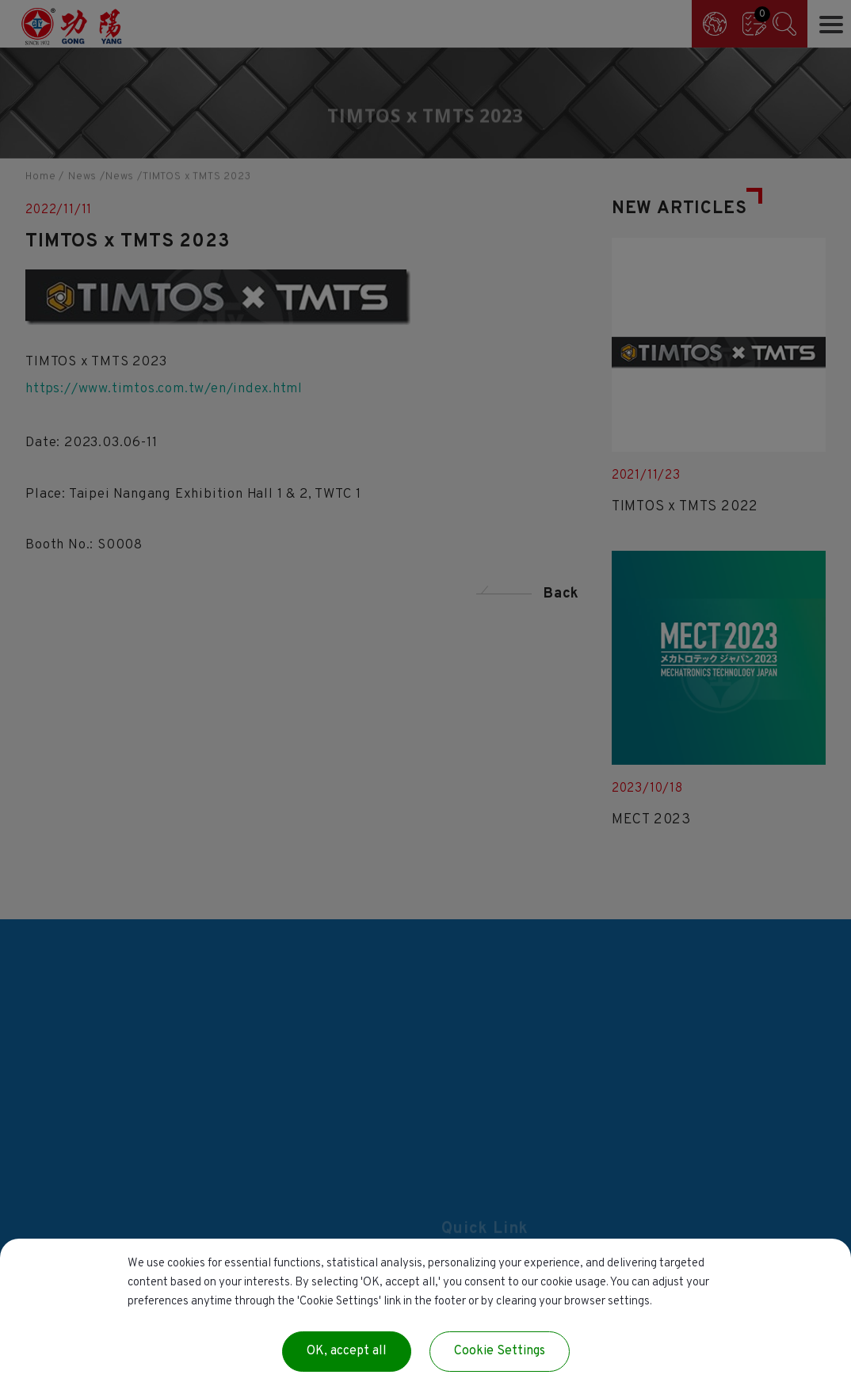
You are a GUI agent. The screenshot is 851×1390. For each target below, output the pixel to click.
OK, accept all (347, 1351)
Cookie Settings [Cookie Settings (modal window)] (499, 1351)
